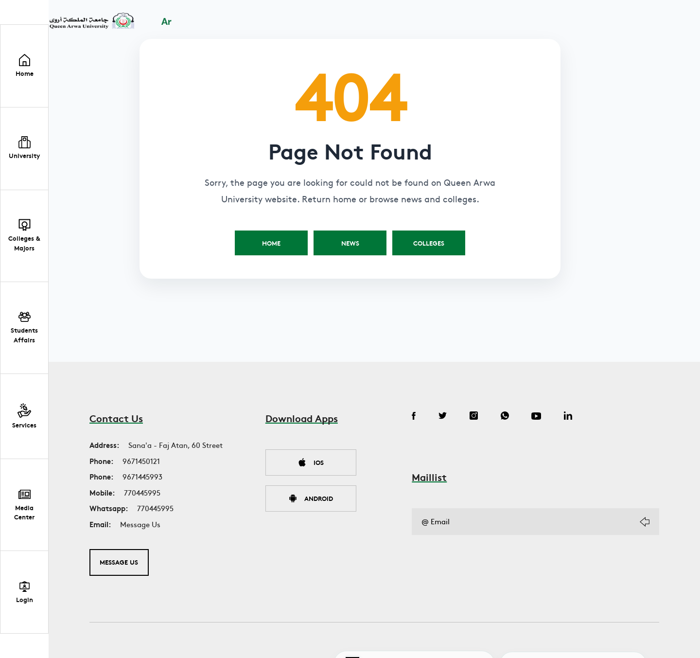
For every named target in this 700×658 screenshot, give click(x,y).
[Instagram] (476, 416)
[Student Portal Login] (24, 592)
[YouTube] (542, 416)
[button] (24, 148)
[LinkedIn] (576, 416)
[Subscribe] (644, 522)
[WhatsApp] (509, 416)
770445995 (142, 492)
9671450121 (141, 461)
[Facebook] (414, 416)
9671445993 (142, 476)
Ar (168, 22)
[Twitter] (444, 416)
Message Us (140, 524)
